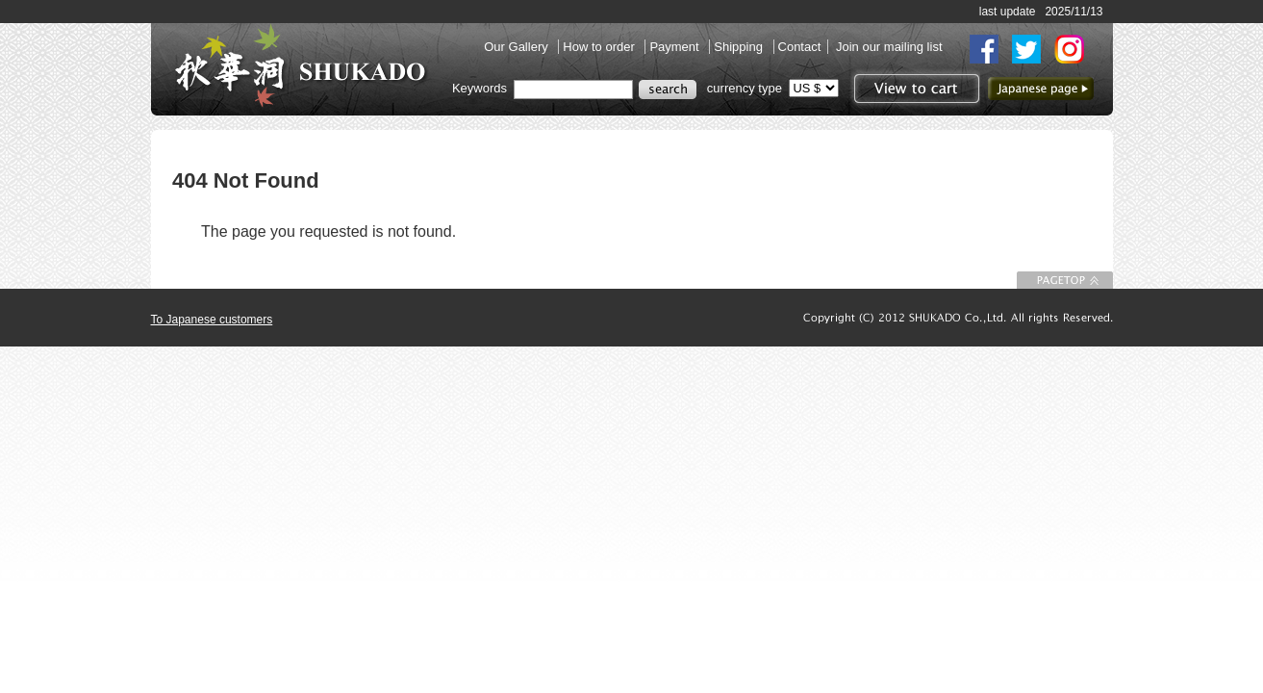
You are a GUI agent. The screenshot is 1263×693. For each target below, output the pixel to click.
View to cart (914, 88)
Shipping (740, 46)
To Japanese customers (212, 319)
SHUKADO (300, 65)
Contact (799, 46)
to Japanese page (1041, 88)
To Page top (1065, 280)
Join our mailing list (889, 46)
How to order (600, 46)
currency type (744, 88)
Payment (675, 46)
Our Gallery (517, 46)
